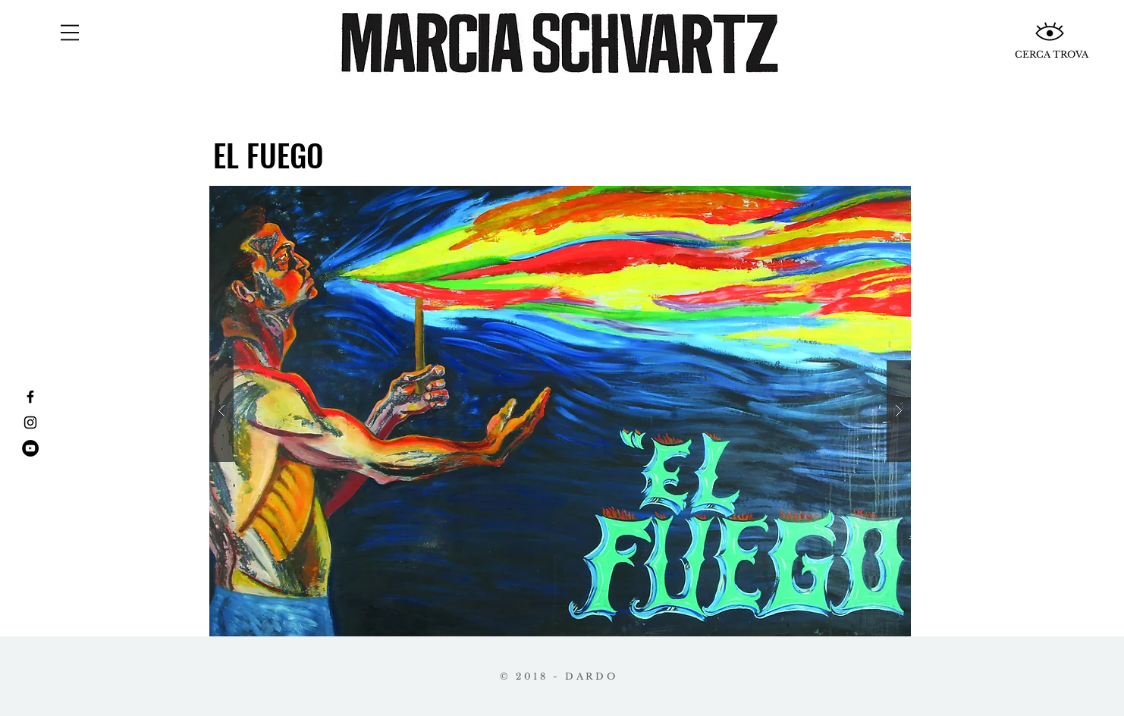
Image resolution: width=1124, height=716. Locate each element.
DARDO (591, 676)
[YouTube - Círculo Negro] (30, 448)
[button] (70, 33)
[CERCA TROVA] (1051, 54)
